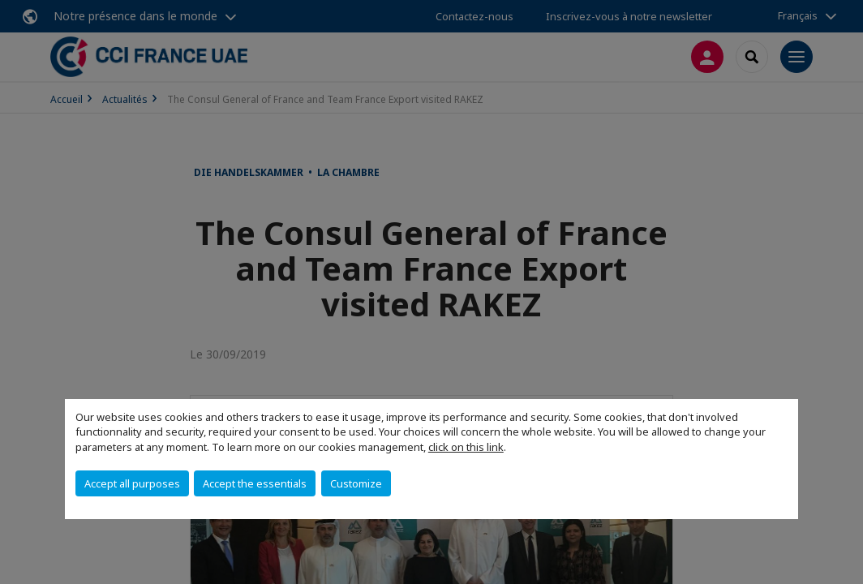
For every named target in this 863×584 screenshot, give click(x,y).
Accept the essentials (255, 483)
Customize (356, 483)
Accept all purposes (132, 483)
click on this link (466, 447)
